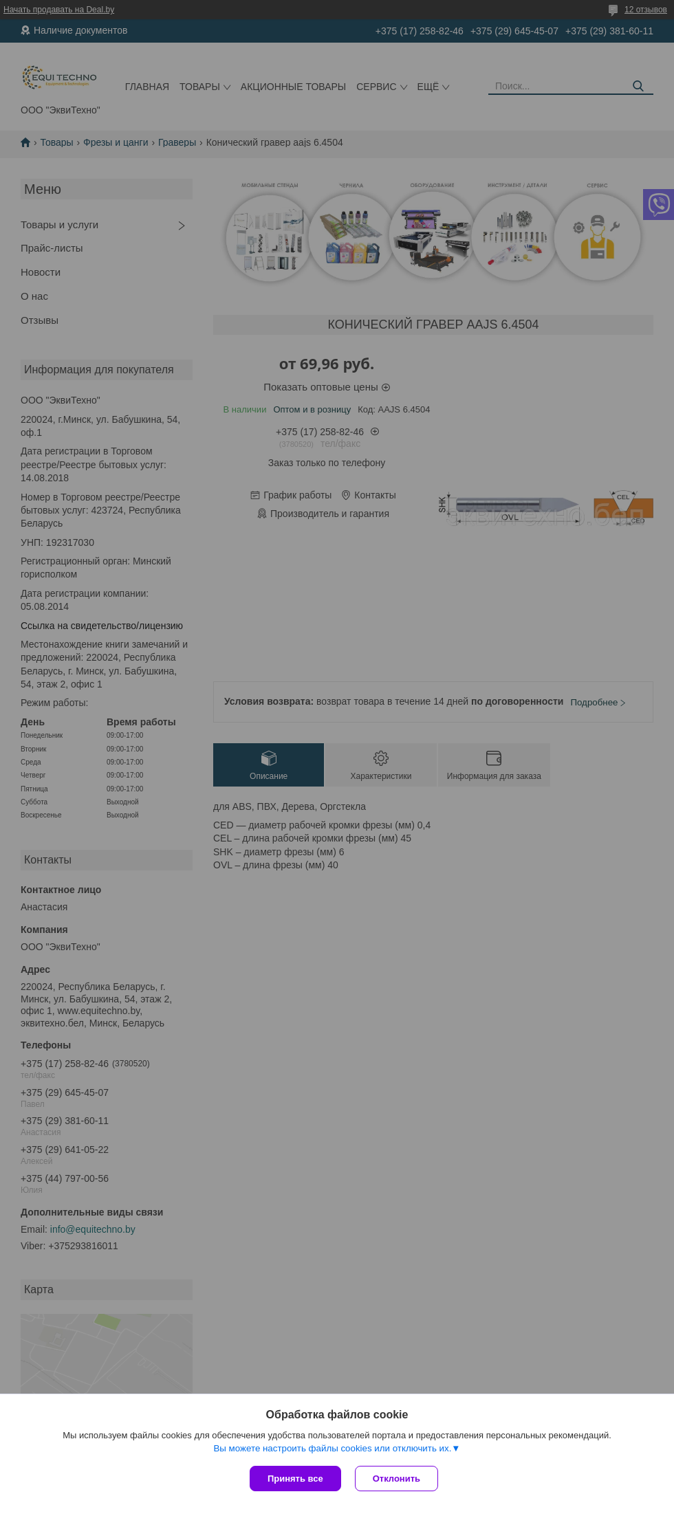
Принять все (295, 1478)
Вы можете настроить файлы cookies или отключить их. (332, 1448)
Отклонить (396, 1478)
